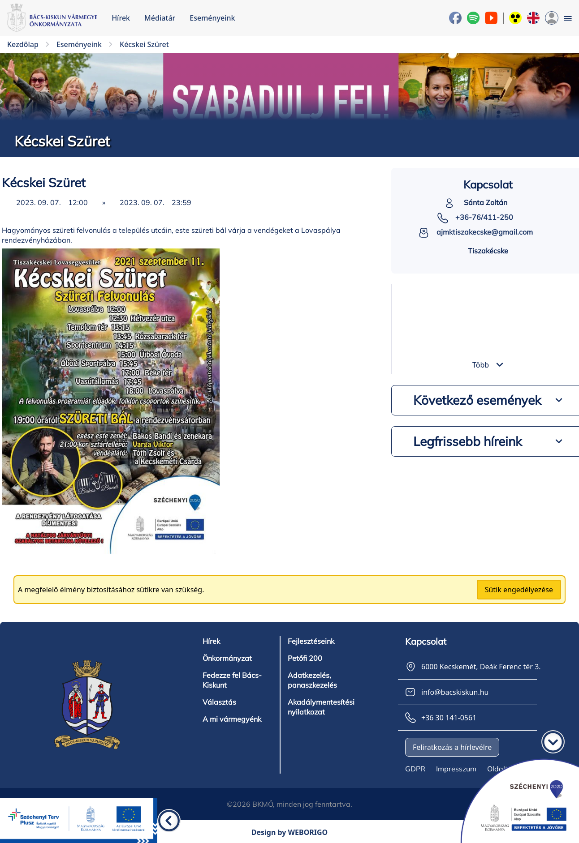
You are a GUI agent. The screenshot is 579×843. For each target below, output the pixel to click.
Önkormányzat (227, 658)
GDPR (415, 768)
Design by (289, 832)
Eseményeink (212, 18)
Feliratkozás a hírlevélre (452, 747)
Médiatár (159, 18)
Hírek (121, 18)
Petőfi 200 (305, 658)
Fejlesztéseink (311, 641)
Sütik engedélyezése (519, 590)
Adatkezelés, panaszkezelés (312, 680)
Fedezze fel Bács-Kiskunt (232, 680)
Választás (219, 702)
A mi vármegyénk (232, 719)
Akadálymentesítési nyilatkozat (321, 707)
